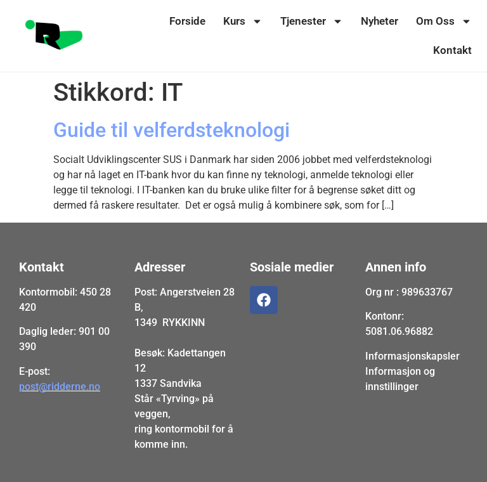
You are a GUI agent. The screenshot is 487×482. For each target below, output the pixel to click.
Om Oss (444, 21)
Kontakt (452, 50)
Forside (187, 21)
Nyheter (379, 21)
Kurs (243, 21)
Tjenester (311, 21)
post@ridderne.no (59, 387)
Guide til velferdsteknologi (171, 130)
